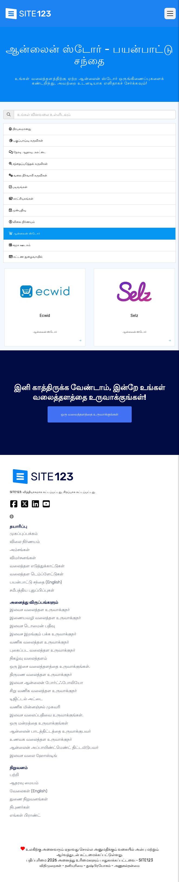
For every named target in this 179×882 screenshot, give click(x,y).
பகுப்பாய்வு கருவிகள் (26, 140)
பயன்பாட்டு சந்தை (36, 582)
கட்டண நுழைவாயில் (25, 257)
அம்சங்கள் (20, 549)
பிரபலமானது (20, 129)
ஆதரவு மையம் (24, 782)
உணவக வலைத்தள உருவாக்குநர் (41, 739)
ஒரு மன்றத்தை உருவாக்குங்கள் (39, 723)
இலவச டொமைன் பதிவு (32, 625)
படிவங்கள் (18, 187)
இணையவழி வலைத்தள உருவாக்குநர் (45, 617)
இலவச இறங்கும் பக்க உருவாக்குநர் (43, 634)
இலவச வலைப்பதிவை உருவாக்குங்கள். (46, 715)
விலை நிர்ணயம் (22, 222)
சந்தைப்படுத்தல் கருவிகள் (28, 164)
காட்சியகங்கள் (21, 198)
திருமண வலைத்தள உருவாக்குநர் (41, 674)
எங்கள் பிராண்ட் (25, 815)
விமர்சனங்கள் (23, 557)
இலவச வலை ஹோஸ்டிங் (33, 755)
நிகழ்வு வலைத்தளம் (28, 658)
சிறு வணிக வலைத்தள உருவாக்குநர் (43, 690)
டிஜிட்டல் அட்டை (26, 698)
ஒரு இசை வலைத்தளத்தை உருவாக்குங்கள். (50, 666)
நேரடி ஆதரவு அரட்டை (27, 152)
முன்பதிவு (17, 210)
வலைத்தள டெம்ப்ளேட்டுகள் (37, 574)
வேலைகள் (28, 791)
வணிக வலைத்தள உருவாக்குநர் (39, 642)
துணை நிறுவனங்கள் (29, 799)
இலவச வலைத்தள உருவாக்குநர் (40, 609)
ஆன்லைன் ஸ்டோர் (24, 233)
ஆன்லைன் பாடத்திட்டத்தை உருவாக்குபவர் (50, 731)
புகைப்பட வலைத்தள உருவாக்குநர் (42, 650)
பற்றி (14, 774)
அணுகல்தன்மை (127, 866)
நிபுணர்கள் (20, 807)
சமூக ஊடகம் (20, 245)
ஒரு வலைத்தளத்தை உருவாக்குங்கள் (89, 414)
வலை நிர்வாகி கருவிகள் (28, 175)
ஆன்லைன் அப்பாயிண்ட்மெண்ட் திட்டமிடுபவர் (54, 747)
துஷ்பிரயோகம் (98, 866)
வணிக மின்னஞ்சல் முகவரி (35, 707)
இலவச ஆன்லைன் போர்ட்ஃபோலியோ (46, 682)
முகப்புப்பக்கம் (24, 533)
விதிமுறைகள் (50, 866)
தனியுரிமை (74, 866)
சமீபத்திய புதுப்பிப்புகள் (32, 590)
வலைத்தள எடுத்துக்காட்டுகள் (37, 566)
